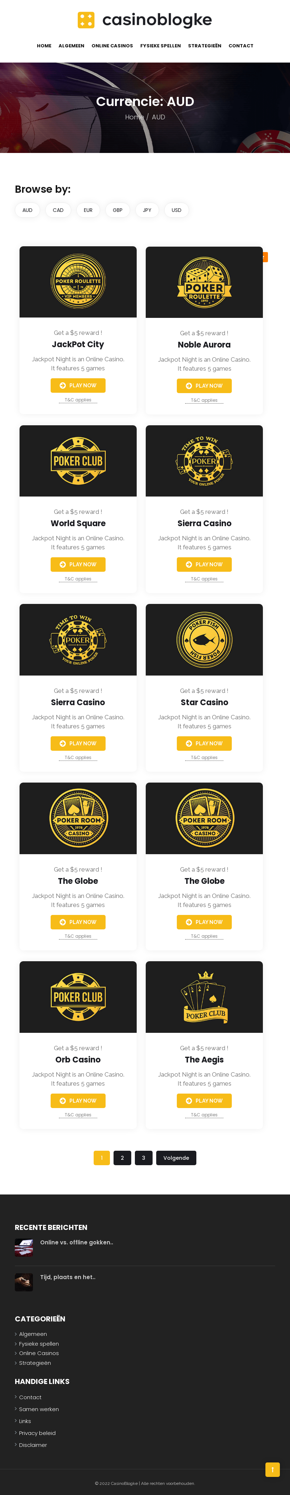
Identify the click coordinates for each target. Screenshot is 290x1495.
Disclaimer (33, 1442)
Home (44, 43)
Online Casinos (112, 43)
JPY (147, 207)
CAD (58, 207)
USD (177, 207)
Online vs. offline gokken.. (76, 1240)
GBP (118, 207)
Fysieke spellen (160, 43)
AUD (27, 207)
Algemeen (71, 43)
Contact (241, 43)
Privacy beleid (37, 1430)
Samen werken (39, 1406)
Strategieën (204, 43)
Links (25, 1418)
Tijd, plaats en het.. (67, 1275)
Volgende (176, 1155)
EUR (88, 207)
